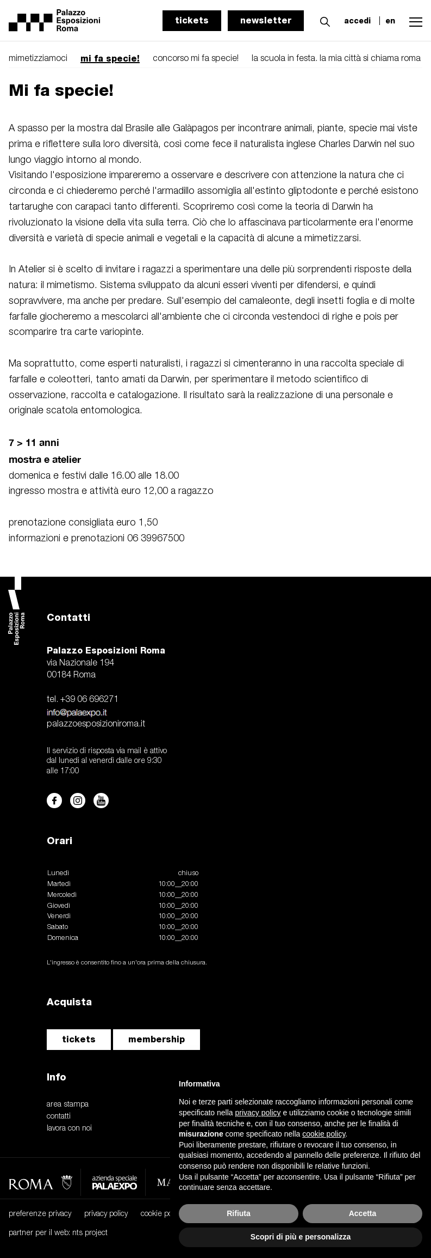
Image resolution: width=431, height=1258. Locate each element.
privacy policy (106, 1214)
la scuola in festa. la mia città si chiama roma (336, 59)
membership (156, 1039)
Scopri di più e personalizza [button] (301, 1236)
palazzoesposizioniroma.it (96, 724)
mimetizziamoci (38, 59)
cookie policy (162, 1214)
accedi (357, 20)
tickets (192, 20)
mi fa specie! (110, 58)
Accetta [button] (363, 1213)
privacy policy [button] (258, 1112)
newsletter (265, 20)
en (390, 20)
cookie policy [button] (323, 1133)
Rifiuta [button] (239, 1213)
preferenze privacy (40, 1214)
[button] (322, 20)
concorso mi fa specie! (196, 59)
